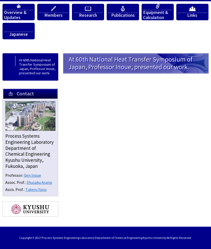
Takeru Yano (36, 190)
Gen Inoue (32, 175)
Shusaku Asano (39, 183)
